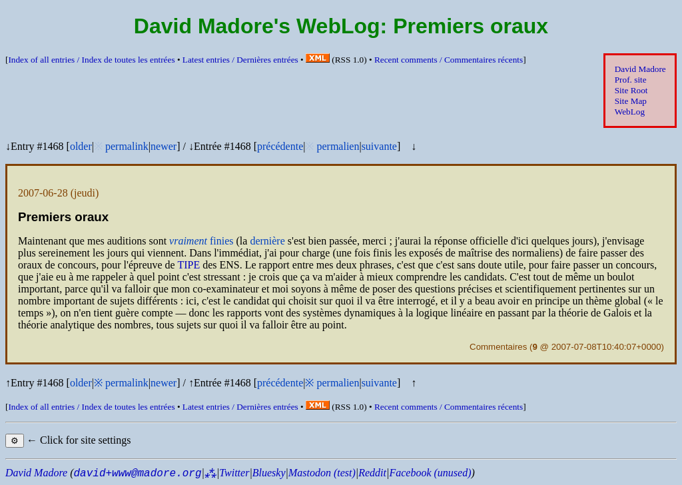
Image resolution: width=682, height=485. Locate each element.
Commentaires (498, 347)
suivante (379, 146)
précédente (280, 146)
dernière (267, 240)
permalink (127, 146)
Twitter (234, 472)
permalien (337, 146)
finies (201, 240)
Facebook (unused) (430, 472)
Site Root (631, 90)
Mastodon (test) (322, 472)
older (81, 146)
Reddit (372, 472)
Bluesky (269, 472)
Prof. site (631, 80)
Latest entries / (240, 60)
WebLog (630, 112)
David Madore (640, 69)
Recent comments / (448, 60)
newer (163, 146)
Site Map (631, 101)
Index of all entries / (91, 60)
